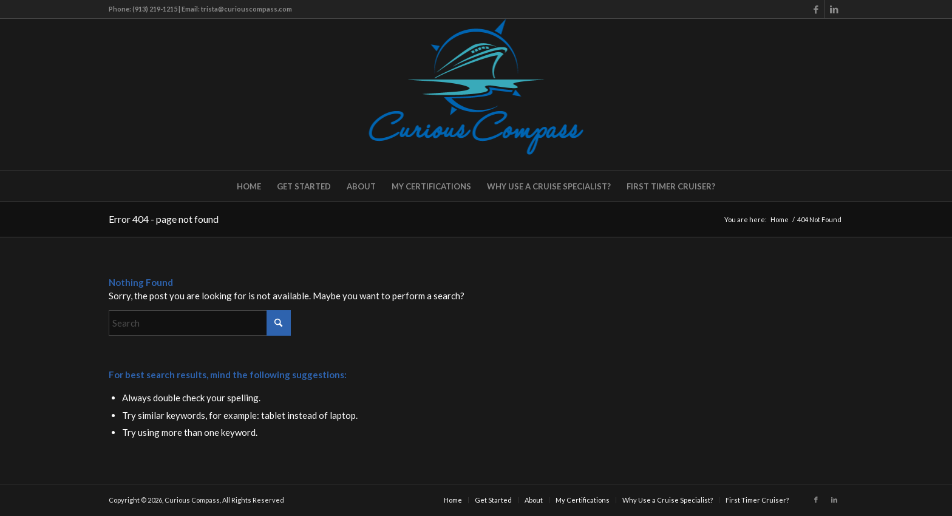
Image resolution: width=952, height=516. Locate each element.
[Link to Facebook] (815, 9)
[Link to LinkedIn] (834, 9)
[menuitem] (249, 186)
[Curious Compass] (476, 95)
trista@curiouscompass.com (246, 9)
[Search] (200, 323)
